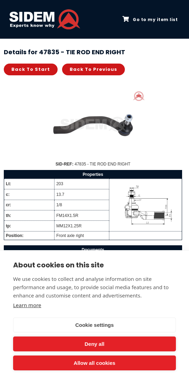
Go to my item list (150, 19)
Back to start (30, 69)
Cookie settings (94, 325)
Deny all (94, 344)
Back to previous (93, 69)
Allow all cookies (95, 363)
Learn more (27, 305)
